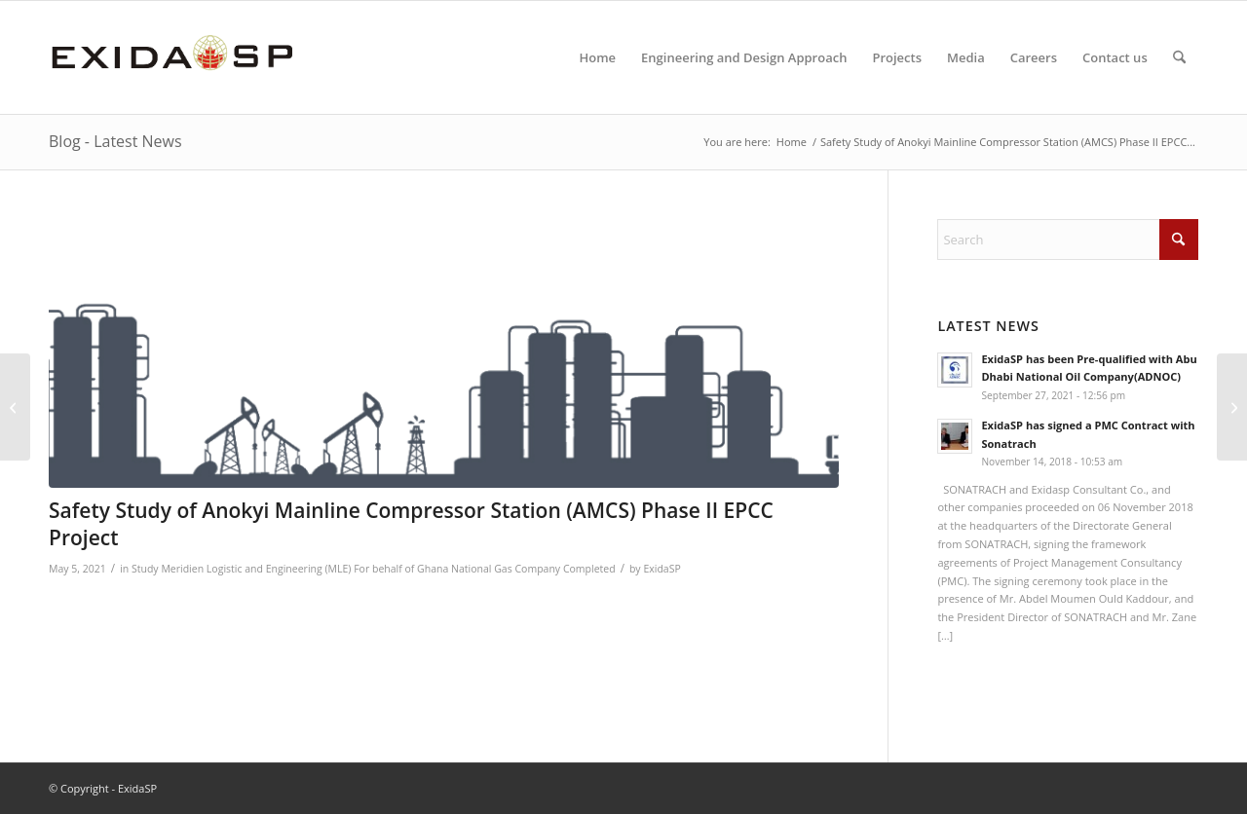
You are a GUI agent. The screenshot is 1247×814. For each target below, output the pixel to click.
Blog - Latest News (115, 141)
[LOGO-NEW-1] (172, 57)
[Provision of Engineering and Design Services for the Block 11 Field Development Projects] (15, 407)
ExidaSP (661, 568)
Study (145, 568)
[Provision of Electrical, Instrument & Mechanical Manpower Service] (1232, 407)
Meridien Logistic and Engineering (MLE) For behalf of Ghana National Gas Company (360, 568)
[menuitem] (597, 57)
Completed (589, 568)
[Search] (1179, 57)
